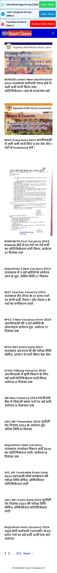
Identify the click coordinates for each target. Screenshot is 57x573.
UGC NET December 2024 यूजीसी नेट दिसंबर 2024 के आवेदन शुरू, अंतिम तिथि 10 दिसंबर (27, 425)
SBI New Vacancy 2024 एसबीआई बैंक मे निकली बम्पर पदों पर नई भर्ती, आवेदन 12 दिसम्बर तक (28, 401)
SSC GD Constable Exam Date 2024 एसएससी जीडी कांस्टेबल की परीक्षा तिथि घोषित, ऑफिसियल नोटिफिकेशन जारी (26, 478)
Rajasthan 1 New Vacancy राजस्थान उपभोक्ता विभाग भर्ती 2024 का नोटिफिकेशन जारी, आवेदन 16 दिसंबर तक (28, 450)
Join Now (47, 4)
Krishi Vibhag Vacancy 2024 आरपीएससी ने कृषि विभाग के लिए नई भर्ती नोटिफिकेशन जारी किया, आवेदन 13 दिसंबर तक (26, 376)
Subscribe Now (43, 24)
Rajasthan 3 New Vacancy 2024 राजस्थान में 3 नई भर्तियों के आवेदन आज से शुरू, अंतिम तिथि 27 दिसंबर (28, 272)
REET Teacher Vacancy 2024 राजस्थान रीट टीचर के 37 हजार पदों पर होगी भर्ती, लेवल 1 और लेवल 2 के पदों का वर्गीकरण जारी (27, 298)
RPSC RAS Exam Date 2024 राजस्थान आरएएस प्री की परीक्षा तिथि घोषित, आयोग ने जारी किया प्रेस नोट (28, 350)
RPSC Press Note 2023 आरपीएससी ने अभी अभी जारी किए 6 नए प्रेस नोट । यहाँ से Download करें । (28, 144)
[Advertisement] (28, 566)
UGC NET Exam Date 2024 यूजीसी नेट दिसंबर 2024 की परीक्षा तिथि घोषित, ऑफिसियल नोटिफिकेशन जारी (28, 505)
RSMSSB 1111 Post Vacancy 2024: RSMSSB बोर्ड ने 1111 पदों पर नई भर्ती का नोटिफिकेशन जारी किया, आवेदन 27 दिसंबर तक (28, 247)
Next (28, 553)
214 (19, 553)
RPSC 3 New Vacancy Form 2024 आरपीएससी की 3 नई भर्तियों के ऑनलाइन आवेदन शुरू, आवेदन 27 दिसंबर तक (28, 325)
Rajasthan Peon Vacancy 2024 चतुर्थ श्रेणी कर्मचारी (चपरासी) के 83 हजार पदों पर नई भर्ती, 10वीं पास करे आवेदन (28, 533)
